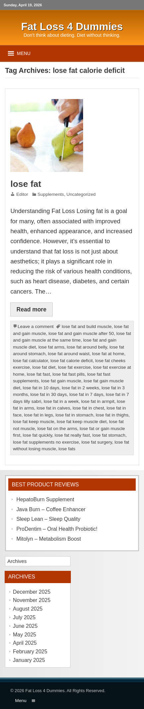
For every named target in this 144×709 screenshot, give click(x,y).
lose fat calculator (30, 360)
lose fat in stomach (74, 414)
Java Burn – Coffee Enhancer (50, 509)
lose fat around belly (87, 347)
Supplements (50, 194)
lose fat (25, 184)
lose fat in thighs (112, 414)
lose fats (67, 448)
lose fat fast (38, 374)
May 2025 (24, 634)
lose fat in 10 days (41, 387)
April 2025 (25, 643)
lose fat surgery (96, 442)
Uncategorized (81, 194)
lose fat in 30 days (48, 394)
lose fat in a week (61, 401)
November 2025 (32, 600)
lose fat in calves (53, 408)
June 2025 (25, 626)
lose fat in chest (88, 408)
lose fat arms (51, 347)
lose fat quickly (37, 435)
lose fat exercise (74, 367)
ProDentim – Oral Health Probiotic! (56, 529)
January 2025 (29, 660)
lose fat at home (108, 353)
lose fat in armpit (97, 401)
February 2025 (30, 651)
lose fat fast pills (69, 374)
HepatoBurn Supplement (45, 499)
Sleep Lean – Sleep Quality (48, 519)
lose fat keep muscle (33, 421)
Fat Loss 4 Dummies (45, 690)
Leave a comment (36, 326)
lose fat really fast (72, 435)
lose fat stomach (108, 435)
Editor (22, 194)
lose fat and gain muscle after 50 (81, 333)
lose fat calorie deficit (71, 360)
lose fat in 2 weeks (80, 387)
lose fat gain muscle (61, 380)
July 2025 (24, 617)
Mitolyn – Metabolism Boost (48, 539)
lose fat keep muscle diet (81, 421)
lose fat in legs (38, 414)
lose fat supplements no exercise (46, 442)
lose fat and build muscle (87, 326)
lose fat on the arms (57, 428)
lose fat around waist (68, 353)
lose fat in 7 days (86, 394)
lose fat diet (44, 367)
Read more (31, 309)
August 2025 (28, 609)
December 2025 (32, 592)
